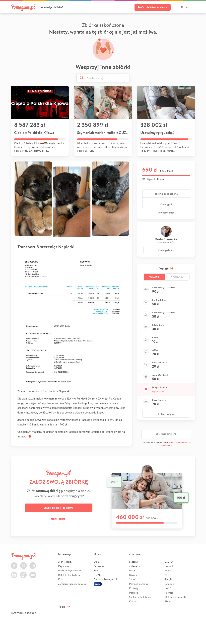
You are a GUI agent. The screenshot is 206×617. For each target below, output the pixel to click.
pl (182, 7)
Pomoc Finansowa (138, 583)
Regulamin (63, 566)
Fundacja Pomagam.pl (105, 579)
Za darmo (99, 566)
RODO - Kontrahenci (69, 575)
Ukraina (133, 575)
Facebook (14, 563)
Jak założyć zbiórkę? (51, 7)
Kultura (133, 601)
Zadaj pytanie (166, 250)
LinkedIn (14, 573)
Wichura (169, 570)
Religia (168, 579)
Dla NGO (99, 575)
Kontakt (62, 579)
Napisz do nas (166, 445)
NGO (167, 575)
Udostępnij (166, 204)
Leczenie (133, 561)
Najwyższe (177, 276)
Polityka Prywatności (69, 570)
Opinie (97, 561)
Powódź (169, 566)
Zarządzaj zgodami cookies (72, 583)
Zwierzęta (134, 566)
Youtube (32, 573)
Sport (132, 579)
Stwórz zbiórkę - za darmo (152, 7)
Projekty (133, 588)
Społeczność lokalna (140, 597)
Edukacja (169, 583)
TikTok (23, 573)
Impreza (169, 592)
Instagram (32, 563)
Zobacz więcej (166, 414)
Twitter (23, 563)
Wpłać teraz (158, 391)
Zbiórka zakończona (166, 194)
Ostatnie (154, 276)
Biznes (168, 601)
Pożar (132, 570)
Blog (96, 570)
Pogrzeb (133, 592)
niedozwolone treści (179, 442)
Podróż (168, 588)
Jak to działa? (59, 518)
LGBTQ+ (169, 561)
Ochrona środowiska (176, 597)
